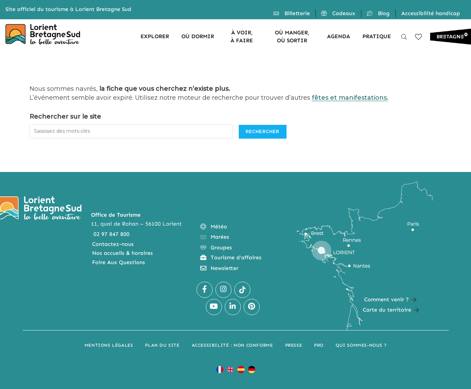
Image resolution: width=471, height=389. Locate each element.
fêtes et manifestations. (350, 97)
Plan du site (162, 345)
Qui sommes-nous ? (361, 345)
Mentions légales (109, 345)
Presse (293, 345)
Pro (319, 345)
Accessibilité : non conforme (232, 345)
